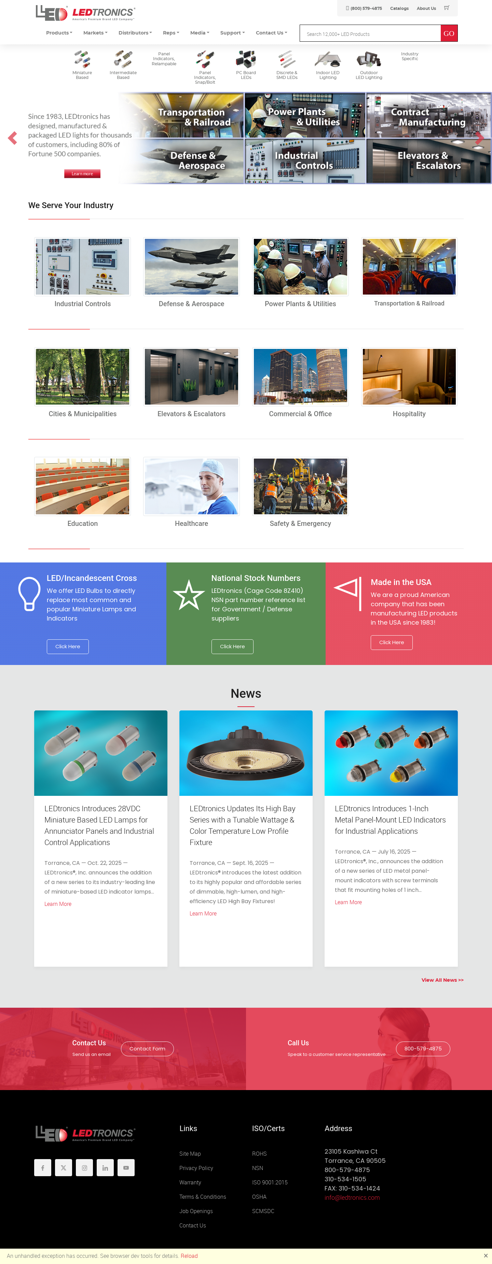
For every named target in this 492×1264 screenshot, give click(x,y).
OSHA (259, 1197)
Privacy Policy (196, 1168)
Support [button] (230, 33)
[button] (12, 138)
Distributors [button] (133, 33)
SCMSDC (263, 1211)
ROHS (259, 1154)
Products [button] (57, 33)
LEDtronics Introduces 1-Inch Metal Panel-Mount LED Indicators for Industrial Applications (390, 820)
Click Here (67, 646)
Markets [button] (93, 33)
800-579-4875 (423, 1048)
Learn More (57, 904)
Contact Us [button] (269, 33)
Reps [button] (169, 33)
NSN (257, 1168)
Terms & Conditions (202, 1197)
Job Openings (196, 1211)
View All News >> (443, 980)
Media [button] (198, 33)
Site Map (190, 1154)
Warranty (190, 1182)
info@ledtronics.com (352, 1197)
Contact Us (192, 1225)
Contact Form (147, 1048)
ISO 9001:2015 (270, 1182)
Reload (189, 1256)
